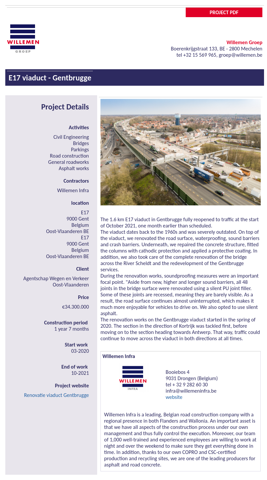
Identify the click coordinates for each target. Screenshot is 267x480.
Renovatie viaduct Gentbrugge (56, 395)
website (174, 397)
